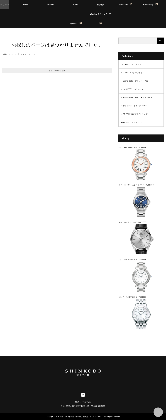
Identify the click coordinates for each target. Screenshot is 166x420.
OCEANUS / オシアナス (131, 64)
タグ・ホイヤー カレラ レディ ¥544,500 (136, 185)
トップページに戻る (57, 70)
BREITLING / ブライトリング (135, 114)
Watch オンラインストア (101, 16)
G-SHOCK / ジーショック (133, 73)
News (25, 5)
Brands (50, 5)
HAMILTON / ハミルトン (133, 89)
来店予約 (100, 5)
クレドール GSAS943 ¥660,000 (132, 260)
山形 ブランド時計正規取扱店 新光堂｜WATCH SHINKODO (83, 416)
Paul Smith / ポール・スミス (133, 122)
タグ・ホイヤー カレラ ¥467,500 (132, 222)
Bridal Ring (150, 4)
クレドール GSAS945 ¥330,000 (132, 297)
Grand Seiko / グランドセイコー (136, 81)
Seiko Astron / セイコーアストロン (137, 97)
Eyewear (76, 23)
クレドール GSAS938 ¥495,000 (132, 148)
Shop (75, 5)
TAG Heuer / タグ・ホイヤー (135, 106)
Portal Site (125, 4)
